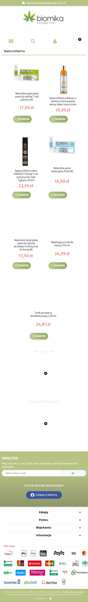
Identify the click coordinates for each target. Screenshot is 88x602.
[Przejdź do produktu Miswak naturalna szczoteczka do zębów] (44, 390)
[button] (11, 41)
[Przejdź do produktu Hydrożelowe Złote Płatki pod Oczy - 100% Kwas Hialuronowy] (44, 439)
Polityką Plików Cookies (73, 592)
